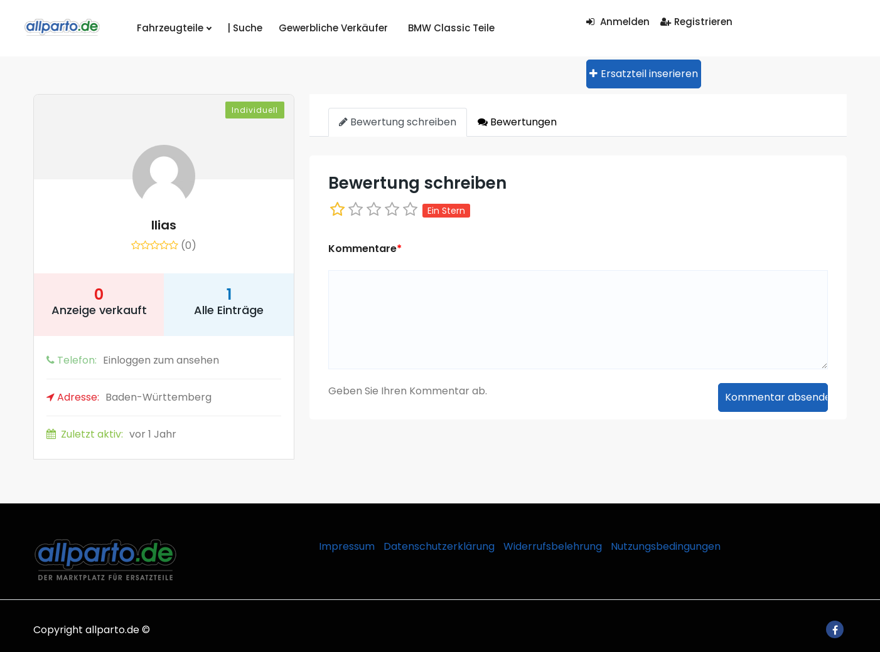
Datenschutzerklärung (439, 546)
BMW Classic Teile (434, 27)
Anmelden (618, 21)
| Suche (239, 27)
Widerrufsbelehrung (552, 546)
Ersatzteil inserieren (643, 73)
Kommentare (365, 248)
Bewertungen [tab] (517, 122)
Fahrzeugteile (172, 28)
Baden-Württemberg (129, 397)
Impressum (347, 546)
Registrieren (696, 21)
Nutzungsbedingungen (666, 546)
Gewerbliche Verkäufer (323, 27)
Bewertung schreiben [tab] (397, 122)
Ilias (163, 225)
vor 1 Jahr (111, 434)
